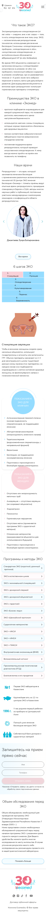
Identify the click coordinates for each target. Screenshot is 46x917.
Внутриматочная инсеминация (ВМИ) (21, 652)
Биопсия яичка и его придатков (18, 675)
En (13, 8)
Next (42, 221)
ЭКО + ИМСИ (10, 638)
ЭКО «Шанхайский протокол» (17, 617)
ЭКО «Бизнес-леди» (13, 610)
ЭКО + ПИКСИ (10, 645)
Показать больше (23, 861)
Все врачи (23, 256)
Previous (4, 221)
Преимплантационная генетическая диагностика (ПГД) (20, 667)
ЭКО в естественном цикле (16, 576)
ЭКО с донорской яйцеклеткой (18, 597)
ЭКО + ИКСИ (10, 631)
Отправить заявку (23, 781)
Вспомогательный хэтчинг (16, 659)
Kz (9, 8)
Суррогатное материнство (16, 624)
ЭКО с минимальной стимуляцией (19, 583)
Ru (5, 8)
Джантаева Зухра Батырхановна (23, 240)
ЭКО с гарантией (11, 604)
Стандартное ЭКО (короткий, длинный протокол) (22, 568)
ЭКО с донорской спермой (16, 590)
